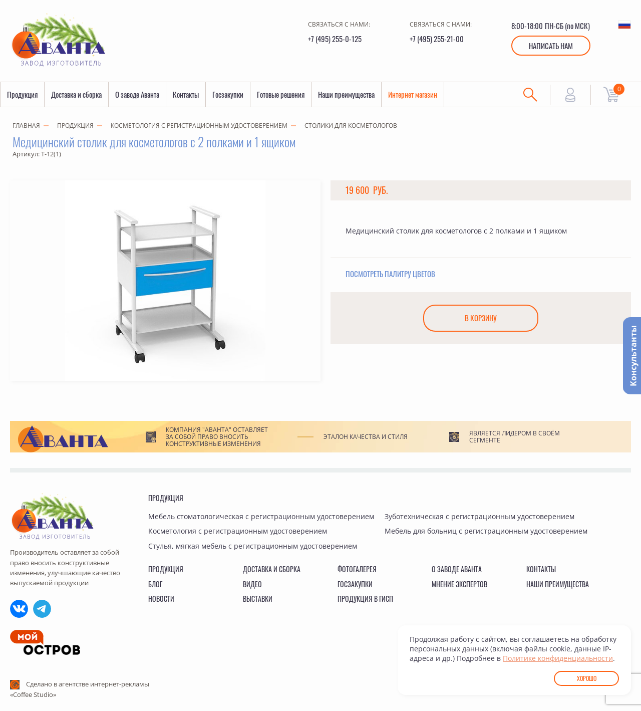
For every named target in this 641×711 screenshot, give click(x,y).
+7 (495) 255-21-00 (437, 38)
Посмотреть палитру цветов (390, 274)
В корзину (481, 318)
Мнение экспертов (459, 584)
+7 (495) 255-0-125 (335, 38)
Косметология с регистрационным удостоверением (199, 126)
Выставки (257, 598)
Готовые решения (280, 94)
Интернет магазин (412, 94)
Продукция (22, 94)
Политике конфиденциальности (558, 658)
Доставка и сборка (76, 94)
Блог (155, 584)
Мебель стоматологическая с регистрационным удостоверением (261, 516)
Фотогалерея (357, 569)
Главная (26, 126)
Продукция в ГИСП (365, 598)
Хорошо (586, 678)
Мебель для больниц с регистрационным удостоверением (486, 531)
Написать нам (551, 45)
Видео (252, 584)
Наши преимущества (346, 94)
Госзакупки (227, 94)
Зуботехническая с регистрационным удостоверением (479, 516)
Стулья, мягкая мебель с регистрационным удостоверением (252, 546)
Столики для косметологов (350, 126)
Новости (161, 598)
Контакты (186, 94)
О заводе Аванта (137, 94)
